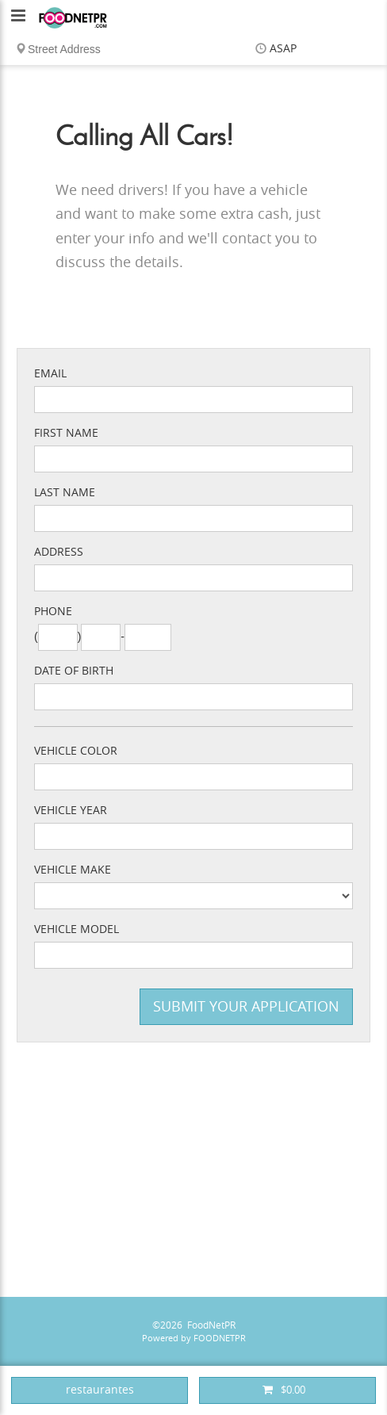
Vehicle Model (76, 929)
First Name (66, 433)
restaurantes (100, 1390)
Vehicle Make (72, 870)
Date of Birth (73, 671)
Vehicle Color (75, 751)
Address (58, 552)
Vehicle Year (70, 810)
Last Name (64, 492)
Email (50, 374)
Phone (53, 611)
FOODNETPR (220, 1338)
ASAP (283, 48)
